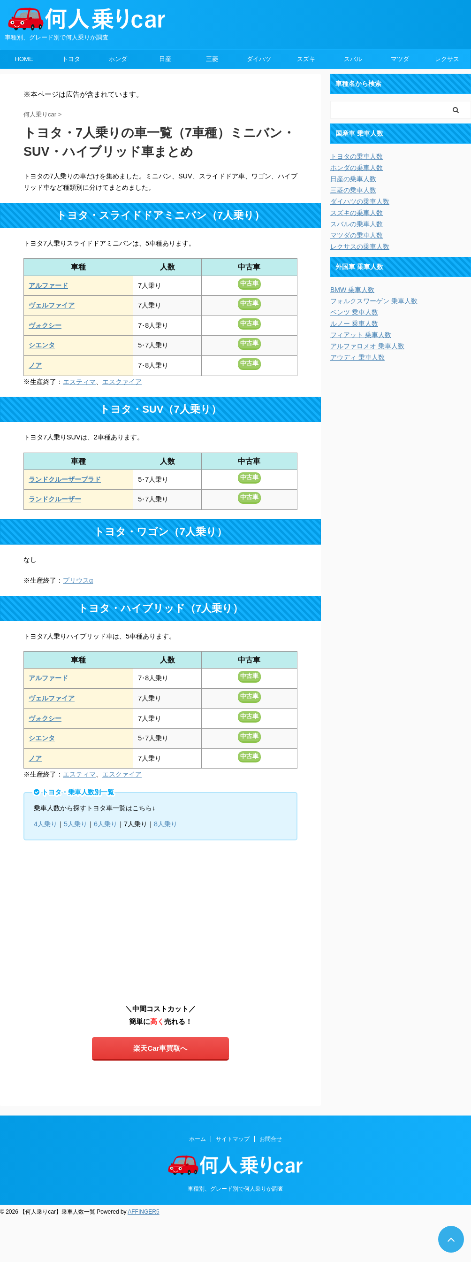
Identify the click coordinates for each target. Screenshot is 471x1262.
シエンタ (42, 345)
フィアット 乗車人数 (360, 335)
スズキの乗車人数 (356, 212)
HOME (24, 58)
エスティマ (79, 381)
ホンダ (118, 58)
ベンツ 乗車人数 (354, 312)
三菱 (212, 58)
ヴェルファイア (52, 305)
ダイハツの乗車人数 (359, 201)
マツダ (400, 58)
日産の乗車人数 (353, 179)
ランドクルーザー (55, 499)
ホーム (197, 1139)
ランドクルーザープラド (65, 479)
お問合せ (270, 1139)
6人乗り (105, 824)
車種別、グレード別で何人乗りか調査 (235, 1188)
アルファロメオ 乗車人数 (367, 346)
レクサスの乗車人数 (359, 246)
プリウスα (78, 580)
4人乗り (45, 824)
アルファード (48, 285)
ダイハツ (259, 58)
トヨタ (71, 58)
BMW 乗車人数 (352, 289)
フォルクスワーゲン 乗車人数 (374, 301)
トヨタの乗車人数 (356, 156)
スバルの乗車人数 (356, 224)
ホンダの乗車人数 (356, 167)
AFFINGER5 (143, 1211)
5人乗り (75, 824)
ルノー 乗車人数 (354, 323)
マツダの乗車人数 (356, 235)
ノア (35, 365)
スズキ (306, 58)
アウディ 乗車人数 (357, 357)
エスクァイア (122, 381)
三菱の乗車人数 (353, 190)
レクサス (447, 58)
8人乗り (165, 824)
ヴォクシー (45, 325)
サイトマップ (233, 1139)
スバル (353, 58)
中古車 (249, 283)
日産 (165, 58)
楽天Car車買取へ (160, 1048)
